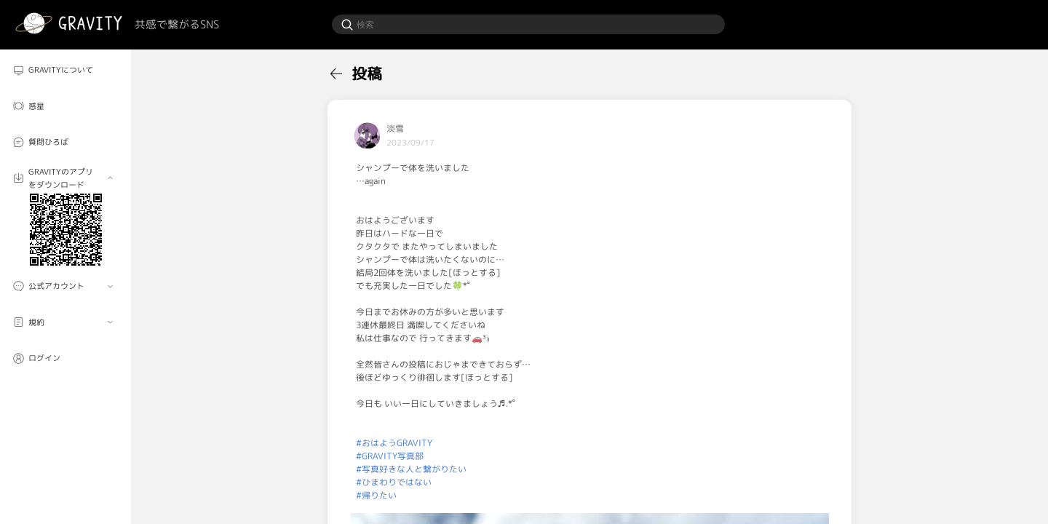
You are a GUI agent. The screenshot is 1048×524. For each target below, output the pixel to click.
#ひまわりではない (394, 482)
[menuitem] (65, 70)
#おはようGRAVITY (394, 443)
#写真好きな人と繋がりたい (411, 469)
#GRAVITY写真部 (390, 456)
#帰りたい (376, 495)
